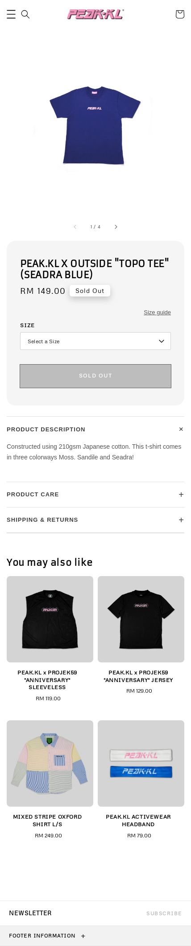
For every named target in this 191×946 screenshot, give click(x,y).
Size (27, 325)
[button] (11, 14)
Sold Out (95, 375)
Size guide (157, 312)
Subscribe (164, 913)
